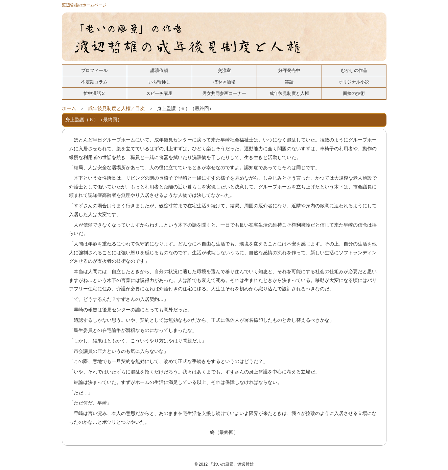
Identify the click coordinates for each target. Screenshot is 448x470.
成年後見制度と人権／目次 (116, 108)
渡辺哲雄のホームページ (84, 5)
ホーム (69, 108)
